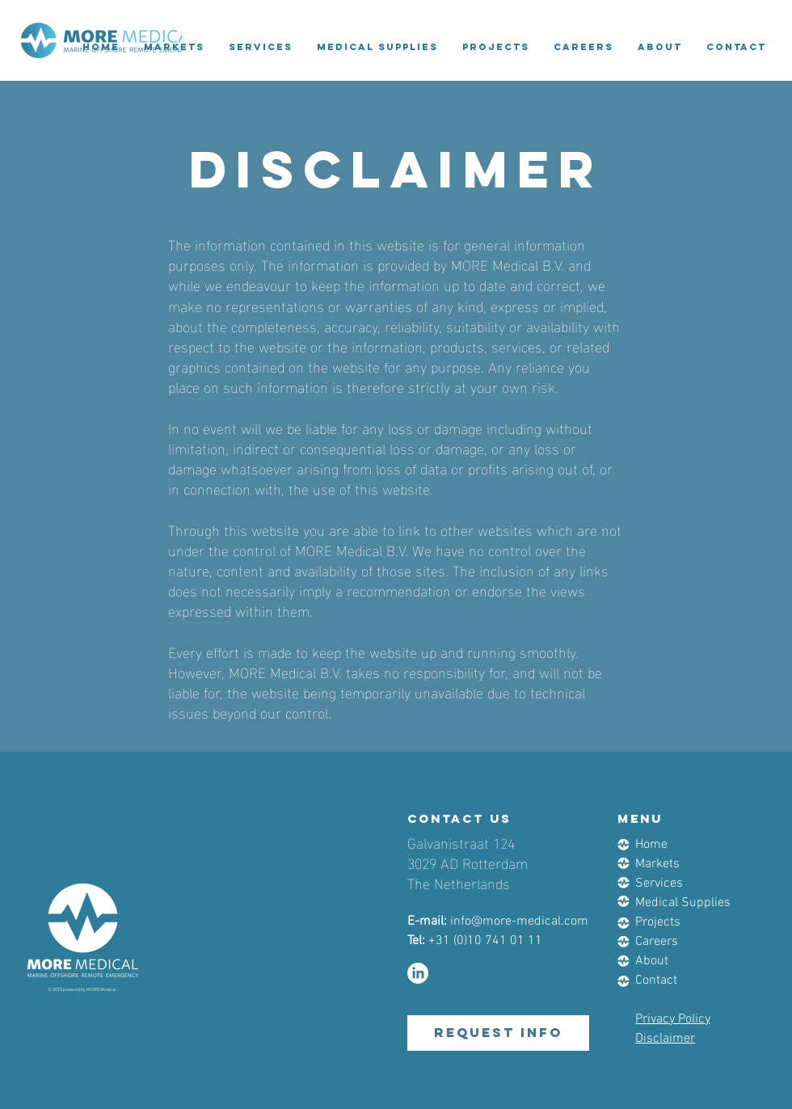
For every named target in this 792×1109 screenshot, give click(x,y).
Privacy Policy (672, 1019)
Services (659, 883)
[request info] (498, 1033)
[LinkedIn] (417, 973)
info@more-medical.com (519, 921)
